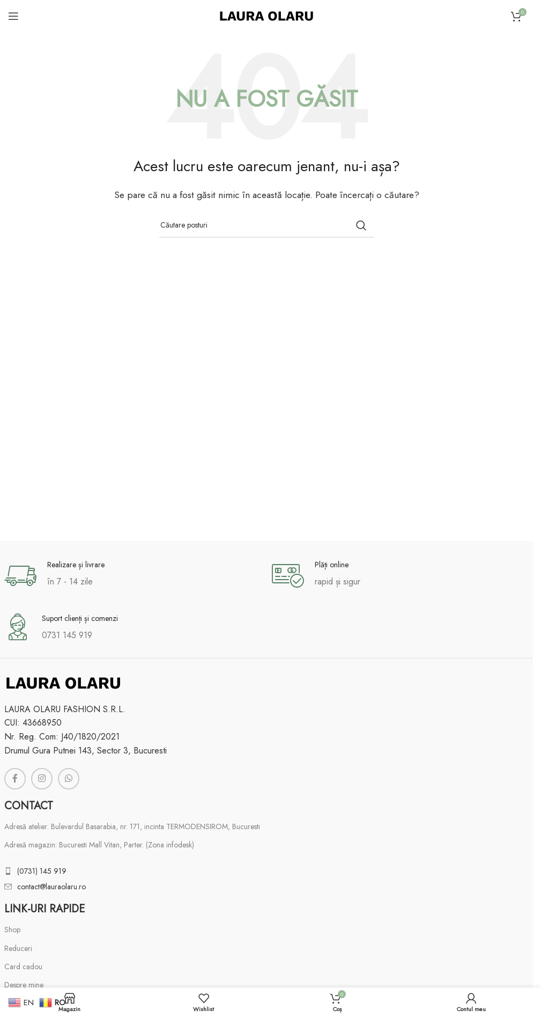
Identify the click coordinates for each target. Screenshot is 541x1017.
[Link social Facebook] (15, 778)
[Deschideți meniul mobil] (13, 16)
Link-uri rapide (44, 909)
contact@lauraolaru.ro (51, 886)
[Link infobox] (132, 576)
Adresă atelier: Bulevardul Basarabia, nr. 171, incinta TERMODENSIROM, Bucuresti (132, 826)
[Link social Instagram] (42, 778)
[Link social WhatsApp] (68, 778)
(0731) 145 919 (41, 871)
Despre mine (23, 984)
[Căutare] (266, 225)
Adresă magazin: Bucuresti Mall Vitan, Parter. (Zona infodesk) (99, 844)
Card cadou (23, 966)
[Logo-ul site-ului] (266, 15)
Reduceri (18, 948)
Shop (12, 929)
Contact (28, 806)
